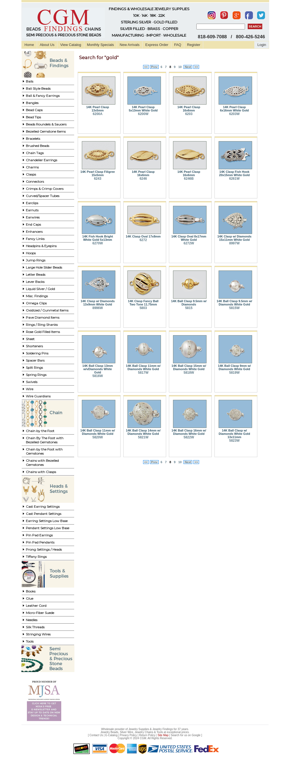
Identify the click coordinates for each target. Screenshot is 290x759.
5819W (234, 373)
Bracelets (33, 138)
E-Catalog (111, 735)
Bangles (32, 103)
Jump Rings (35, 260)
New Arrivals (130, 45)
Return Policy (147, 735)
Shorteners (34, 346)
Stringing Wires (38, 634)
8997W (234, 243)
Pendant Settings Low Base (47, 528)
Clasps (31, 174)
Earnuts (32, 210)
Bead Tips (33, 117)
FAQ (177, 45)
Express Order (156, 45)
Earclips (32, 203)
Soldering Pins (37, 353)
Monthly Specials (100, 45)
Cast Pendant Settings (43, 514)
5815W (234, 308)
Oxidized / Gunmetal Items (47, 310)
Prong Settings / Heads (44, 549)
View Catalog (70, 45)
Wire (29, 389)
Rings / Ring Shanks (42, 325)
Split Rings (34, 367)
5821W (143, 437)
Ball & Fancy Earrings (43, 96)
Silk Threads (35, 627)
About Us (47, 45)
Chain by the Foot (40, 431)
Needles (31, 620)
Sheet (30, 339)
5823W (234, 441)
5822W (188, 437)
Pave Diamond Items (42, 317)
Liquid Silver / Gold (40, 289)
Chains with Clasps (41, 472)
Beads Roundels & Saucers (46, 124)
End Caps (33, 224)
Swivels (31, 382)
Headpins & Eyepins (41, 246)
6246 (143, 179)
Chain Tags (35, 153)
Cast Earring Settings (43, 506)
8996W (97, 308)
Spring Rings (36, 375)
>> (196, 67)
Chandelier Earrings (41, 160)
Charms (32, 167)
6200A (97, 114)
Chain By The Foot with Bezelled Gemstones (44, 440)
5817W (143, 373)
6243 (97, 179)
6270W (97, 243)
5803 (143, 308)
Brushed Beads (37, 146)
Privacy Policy (128, 735)
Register (193, 45)
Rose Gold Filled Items (43, 332)
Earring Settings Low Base (47, 521)
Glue (29, 598)
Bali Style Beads (38, 88)
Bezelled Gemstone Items (46, 131)
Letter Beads (35, 274)
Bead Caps (34, 110)
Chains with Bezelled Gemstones (42, 462)
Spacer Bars (35, 360)
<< (146, 67)
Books (30, 591)
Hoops (31, 253)
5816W (97, 376)
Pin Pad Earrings (39, 535)
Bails (29, 81)
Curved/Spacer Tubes (42, 196)
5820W (97, 437)
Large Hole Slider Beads (44, 267)
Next (188, 67)
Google (196, 735)
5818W (188, 373)
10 (180, 67)
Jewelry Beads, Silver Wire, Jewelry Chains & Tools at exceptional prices (145, 732)
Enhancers (34, 232)
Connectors (35, 181)
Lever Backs (35, 282)
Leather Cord (36, 606)
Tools (30, 641)
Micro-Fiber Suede (40, 613)
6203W (234, 114)
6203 (189, 114)
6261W (234, 179)
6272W (188, 243)
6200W (143, 114)
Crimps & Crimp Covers (44, 189)
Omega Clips (36, 303)
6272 (143, 240)
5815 (189, 308)
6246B (189, 179)
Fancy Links (35, 239)
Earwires (33, 217)
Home (29, 45)
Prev (154, 67)
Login (261, 45)
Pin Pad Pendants (40, 542)
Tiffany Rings (36, 557)
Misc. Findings (37, 296)
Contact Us (96, 735)
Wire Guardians (38, 396)
